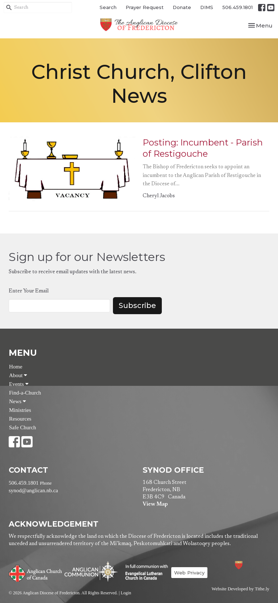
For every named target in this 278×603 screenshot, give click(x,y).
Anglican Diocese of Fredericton (248, 565)
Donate (182, 7)
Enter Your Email (29, 291)
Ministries (20, 410)
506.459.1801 (237, 7)
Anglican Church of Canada (36, 573)
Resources (20, 419)
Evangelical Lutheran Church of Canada (143, 573)
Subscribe (137, 305)
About (18, 375)
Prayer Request (145, 7)
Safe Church (22, 427)
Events (19, 384)
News (17, 401)
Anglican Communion (91, 571)
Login (126, 592)
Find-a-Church (25, 393)
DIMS (206, 7)
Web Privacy (189, 572)
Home (15, 367)
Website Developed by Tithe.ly (240, 588)
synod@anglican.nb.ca (33, 490)
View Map (155, 504)
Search (108, 7)
